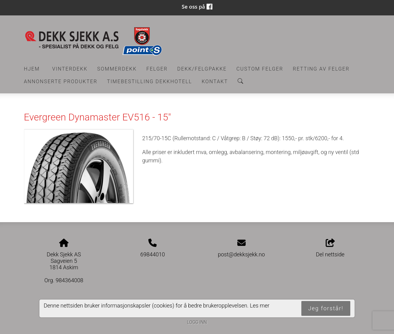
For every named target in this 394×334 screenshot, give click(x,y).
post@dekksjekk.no (241, 254)
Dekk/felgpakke (202, 69)
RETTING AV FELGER (321, 69)
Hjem (32, 69)
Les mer (260, 305)
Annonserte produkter (61, 81)
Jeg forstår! (325, 308)
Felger (157, 69)
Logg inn (197, 322)
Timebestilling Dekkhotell (149, 81)
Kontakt (215, 81)
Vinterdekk (69, 69)
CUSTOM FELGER (259, 69)
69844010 (152, 254)
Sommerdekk (117, 69)
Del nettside (330, 248)
